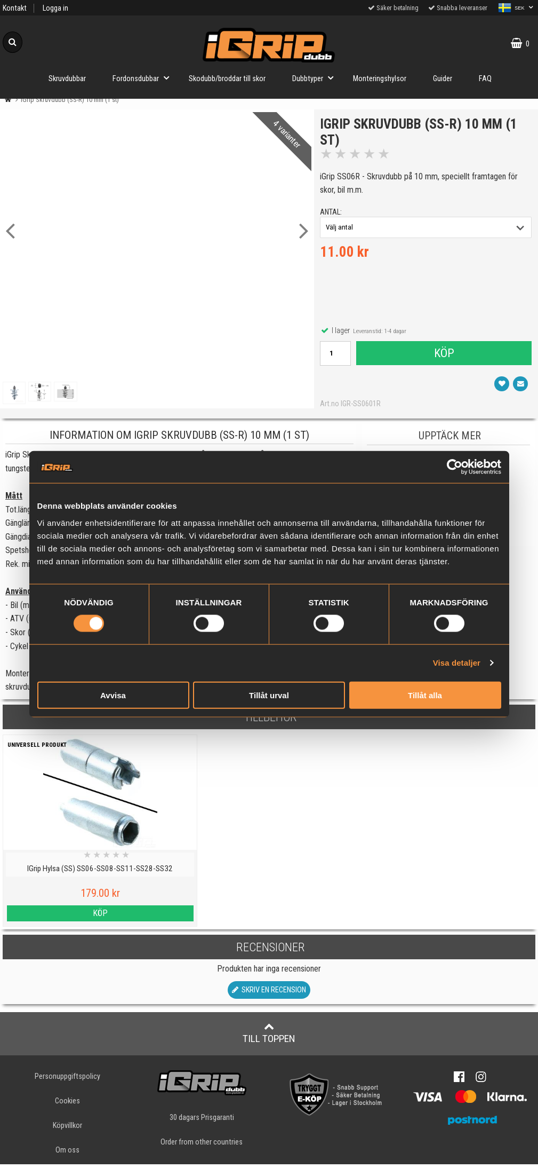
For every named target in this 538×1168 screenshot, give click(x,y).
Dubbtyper (316, 77)
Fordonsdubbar (144, 77)
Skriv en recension (269, 993)
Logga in (55, 8)
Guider (442, 78)
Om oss (67, 1153)
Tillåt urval (269, 694)
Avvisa (113, 694)
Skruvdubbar (67, 78)
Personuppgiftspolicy (67, 1080)
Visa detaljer (456, 662)
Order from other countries (201, 1145)
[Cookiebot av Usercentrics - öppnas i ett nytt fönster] (454, 467)
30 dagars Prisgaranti (202, 1121)
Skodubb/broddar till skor (227, 78)
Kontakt (15, 8)
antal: (333, 213)
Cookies (67, 1104)
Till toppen (269, 1036)
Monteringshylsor (379, 78)
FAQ (485, 78)
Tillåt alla (425, 694)
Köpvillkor (67, 1129)
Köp (443, 355)
